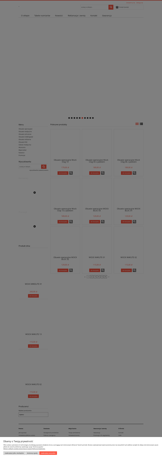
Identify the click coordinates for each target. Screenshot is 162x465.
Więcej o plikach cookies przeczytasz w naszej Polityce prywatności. (24, 449)
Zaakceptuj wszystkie (48, 453)
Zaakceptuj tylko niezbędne (14, 453)
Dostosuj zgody (32, 453)
